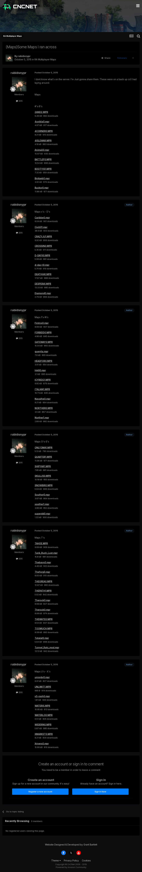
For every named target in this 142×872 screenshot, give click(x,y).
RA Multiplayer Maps (45, 59)
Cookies (86, 860)
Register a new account (40, 791)
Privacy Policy (71, 860)
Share (105, 58)
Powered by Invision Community (71, 867)
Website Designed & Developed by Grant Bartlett (71, 844)
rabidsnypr (24, 56)
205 (19, 101)
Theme (56, 860)
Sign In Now (100, 791)
